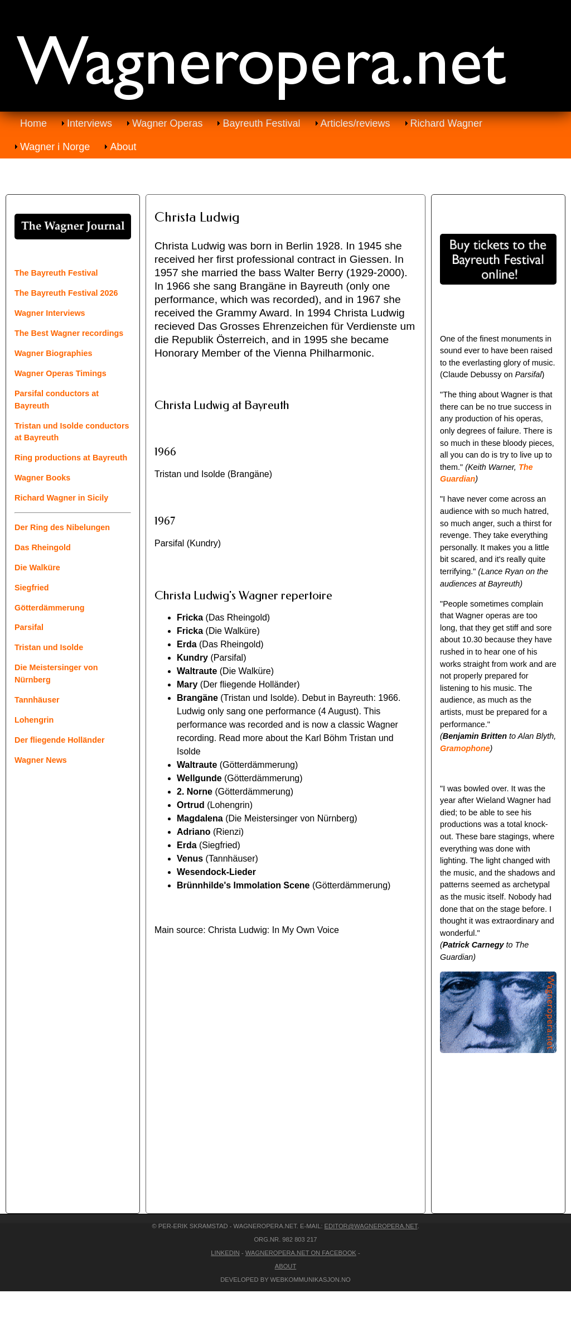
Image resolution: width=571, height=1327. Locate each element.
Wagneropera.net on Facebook (300, 1252)
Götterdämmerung (49, 607)
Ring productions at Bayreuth (70, 457)
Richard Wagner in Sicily (61, 497)
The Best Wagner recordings (68, 333)
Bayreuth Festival (261, 123)
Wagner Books (42, 477)
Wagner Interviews (49, 313)
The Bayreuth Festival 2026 (66, 293)
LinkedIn (225, 1252)
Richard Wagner (446, 123)
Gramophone (465, 748)
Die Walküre (37, 567)
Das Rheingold (42, 547)
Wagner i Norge (55, 146)
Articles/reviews (355, 123)
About (123, 146)
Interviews (89, 123)
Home (33, 123)
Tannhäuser (37, 699)
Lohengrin (34, 719)
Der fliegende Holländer (59, 739)
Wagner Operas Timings (60, 373)
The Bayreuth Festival (56, 272)
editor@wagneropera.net (371, 1226)
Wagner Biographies (53, 353)
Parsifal (28, 627)
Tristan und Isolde (48, 647)
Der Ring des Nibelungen (62, 527)
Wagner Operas (167, 123)
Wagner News (40, 760)
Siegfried (31, 587)
